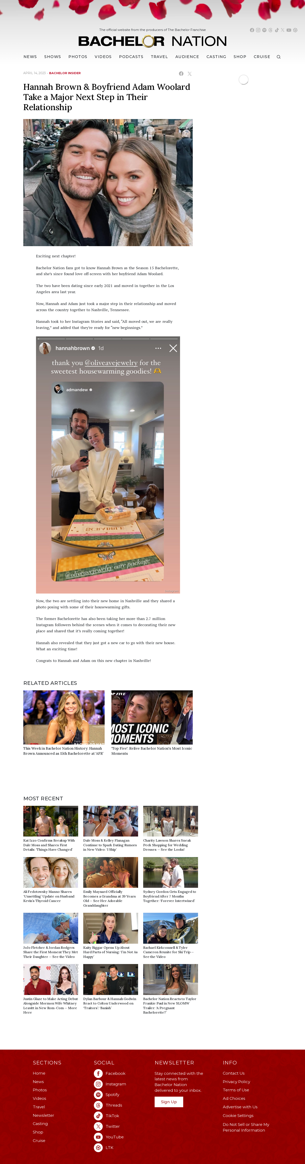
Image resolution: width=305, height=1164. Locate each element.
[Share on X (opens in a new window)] (189, 73)
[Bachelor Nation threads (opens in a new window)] (270, 30)
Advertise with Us (240, 1106)
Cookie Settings (238, 1115)
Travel (159, 56)
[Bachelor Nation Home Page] (152, 39)
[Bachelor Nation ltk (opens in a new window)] (122, 1147)
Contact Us (234, 1073)
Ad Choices (234, 1098)
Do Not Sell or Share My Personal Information (246, 1127)
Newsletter (43, 1115)
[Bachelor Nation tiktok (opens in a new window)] (277, 30)
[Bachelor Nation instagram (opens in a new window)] (258, 30)
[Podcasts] (131, 57)
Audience (187, 56)
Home (39, 1073)
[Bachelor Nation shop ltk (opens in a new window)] (295, 30)
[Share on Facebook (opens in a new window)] (181, 73)
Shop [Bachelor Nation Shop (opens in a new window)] (240, 56)
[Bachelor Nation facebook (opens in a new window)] (252, 30)
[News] (30, 57)
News (38, 1081)
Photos (77, 56)
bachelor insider (65, 73)
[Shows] (52, 57)
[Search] (279, 57)
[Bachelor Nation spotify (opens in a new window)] (264, 30)
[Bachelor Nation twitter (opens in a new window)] (283, 30)
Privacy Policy (236, 1081)
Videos (103, 56)
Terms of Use (236, 1090)
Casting (40, 1123)
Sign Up (169, 1101)
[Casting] (216, 57)
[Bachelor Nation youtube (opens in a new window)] (289, 30)
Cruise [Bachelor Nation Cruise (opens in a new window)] (262, 56)
